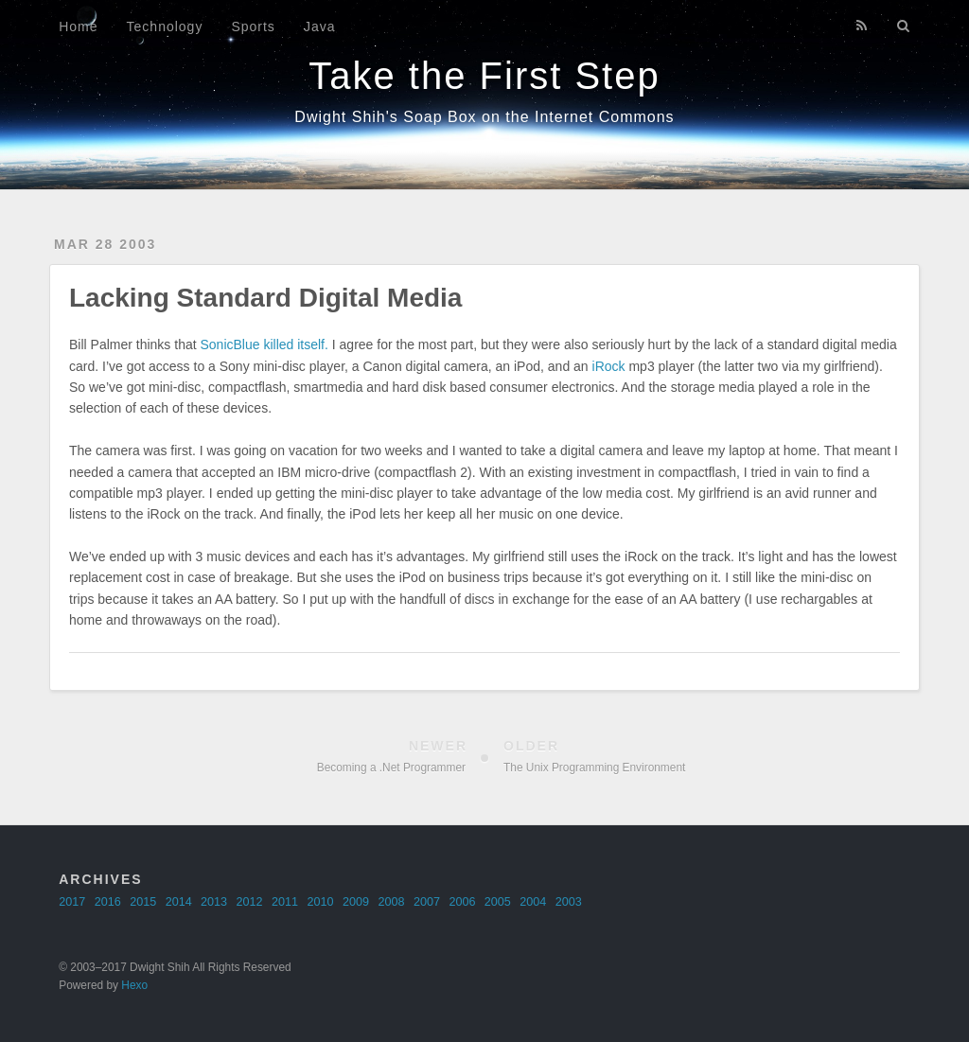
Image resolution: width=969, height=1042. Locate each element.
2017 (72, 902)
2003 (568, 902)
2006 (462, 902)
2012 (250, 902)
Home (78, 26)
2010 (321, 902)
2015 (143, 902)
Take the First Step (484, 76)
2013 (214, 902)
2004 (533, 902)
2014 (179, 902)
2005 (497, 902)
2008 (391, 902)
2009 (356, 902)
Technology (165, 26)
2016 (108, 902)
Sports (252, 26)
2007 (427, 902)
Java (320, 26)
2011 (285, 902)
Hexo (134, 985)
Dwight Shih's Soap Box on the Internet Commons (484, 117)
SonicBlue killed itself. (264, 344)
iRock (608, 366)
